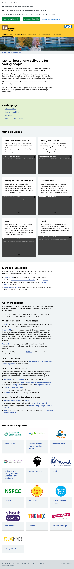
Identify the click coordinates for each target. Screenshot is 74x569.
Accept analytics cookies (11, 19)
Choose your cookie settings (51, 19)
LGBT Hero (7, 380)
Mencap (6, 410)
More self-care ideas (12, 112)
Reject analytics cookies (31, 19)
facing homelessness (42, 385)
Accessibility (6, 563)
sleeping (46, 280)
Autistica (27, 400)
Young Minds (8, 277)
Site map (41, 563)
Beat (5, 390)
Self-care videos (10, 109)
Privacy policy (32, 563)
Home (4, 52)
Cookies (23, 563)
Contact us (15, 563)
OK (19, 172)
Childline (29, 352)
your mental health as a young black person (36, 382)
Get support (9, 115)
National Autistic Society (12, 400)
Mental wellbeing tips (14, 52)
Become (7, 393)
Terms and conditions (8, 566)
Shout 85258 (6, 330)
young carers (17, 385)
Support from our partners (14, 118)
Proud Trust (21, 380)
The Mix (4, 324)
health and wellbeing (41, 403)
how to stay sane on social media (23, 280)
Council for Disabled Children (14, 387)
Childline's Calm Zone (11, 287)
